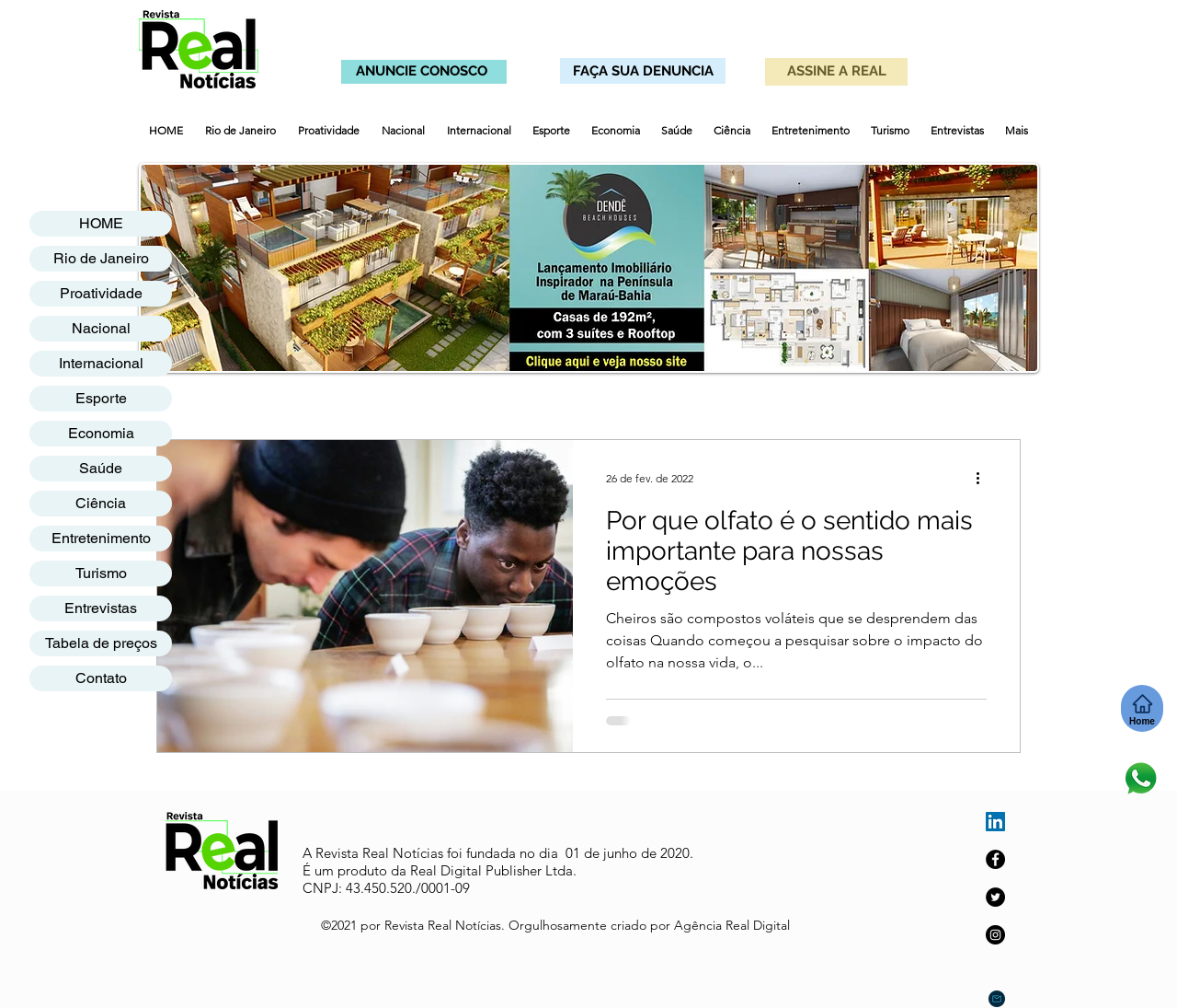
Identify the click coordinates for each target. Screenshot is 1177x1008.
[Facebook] (995, 859)
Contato (101, 678)
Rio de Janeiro (101, 258)
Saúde (100, 468)
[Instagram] (995, 934)
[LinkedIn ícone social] (995, 821)
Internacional (101, 363)
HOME (101, 223)
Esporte (101, 398)
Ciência (100, 503)
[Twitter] (995, 897)
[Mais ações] (984, 478)
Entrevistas (100, 608)
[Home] (1142, 708)
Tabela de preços (101, 643)
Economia (101, 433)
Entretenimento (101, 538)
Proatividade (101, 293)
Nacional (101, 328)
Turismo (101, 573)
